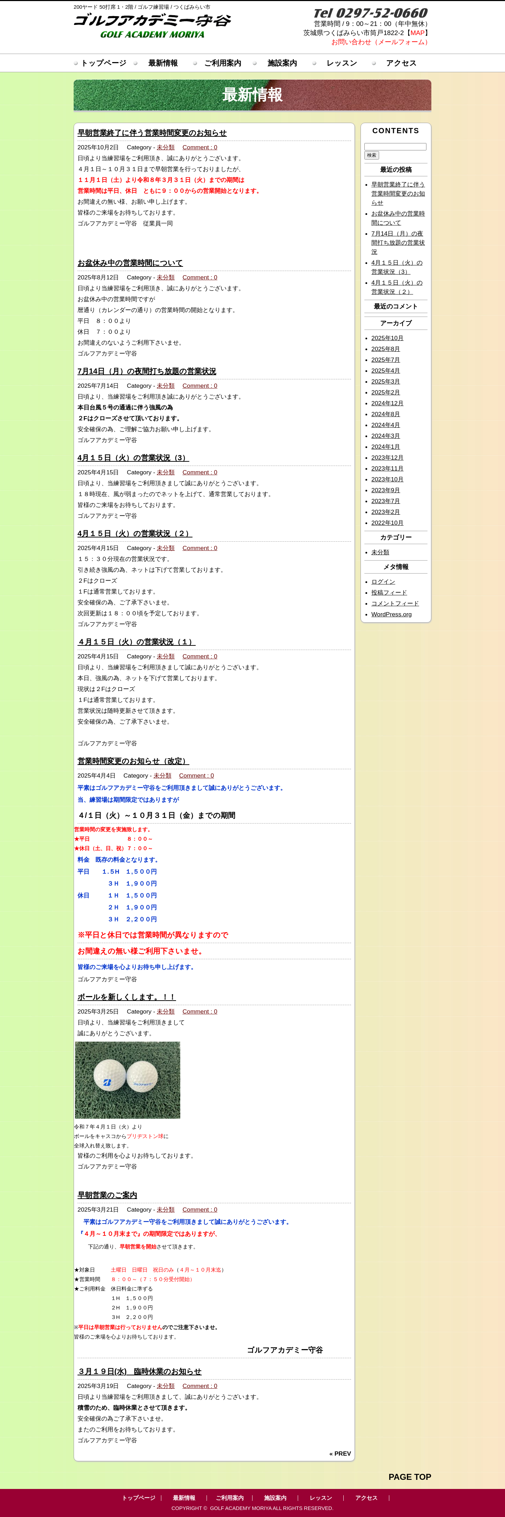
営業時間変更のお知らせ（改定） (133, 761)
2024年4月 (385, 424)
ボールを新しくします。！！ (127, 997)
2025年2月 (385, 392)
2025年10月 (387, 337)
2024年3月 (385, 435)
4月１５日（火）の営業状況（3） (133, 458)
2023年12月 (387, 457)
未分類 (166, 147)
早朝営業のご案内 (107, 1195)
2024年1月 (385, 446)
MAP (418, 32)
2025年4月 (385, 370)
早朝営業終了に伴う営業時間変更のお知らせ (152, 133)
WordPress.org (391, 614)
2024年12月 (387, 403)
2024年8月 (385, 414)
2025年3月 (385, 381)
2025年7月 (385, 359)
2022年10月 (387, 522)
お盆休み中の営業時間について (130, 263)
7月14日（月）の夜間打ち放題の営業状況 (147, 371)
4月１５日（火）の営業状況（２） (135, 533)
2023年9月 (385, 490)
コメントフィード (395, 603)
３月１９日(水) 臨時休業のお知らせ (140, 1371)
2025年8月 (385, 348)
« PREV (340, 1453)
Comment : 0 (200, 147)
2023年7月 (385, 500)
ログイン (383, 581)
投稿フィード (389, 592)
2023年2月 (385, 511)
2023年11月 (387, 468)
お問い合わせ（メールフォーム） (381, 42)
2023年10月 (387, 479)
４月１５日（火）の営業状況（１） (137, 642)
